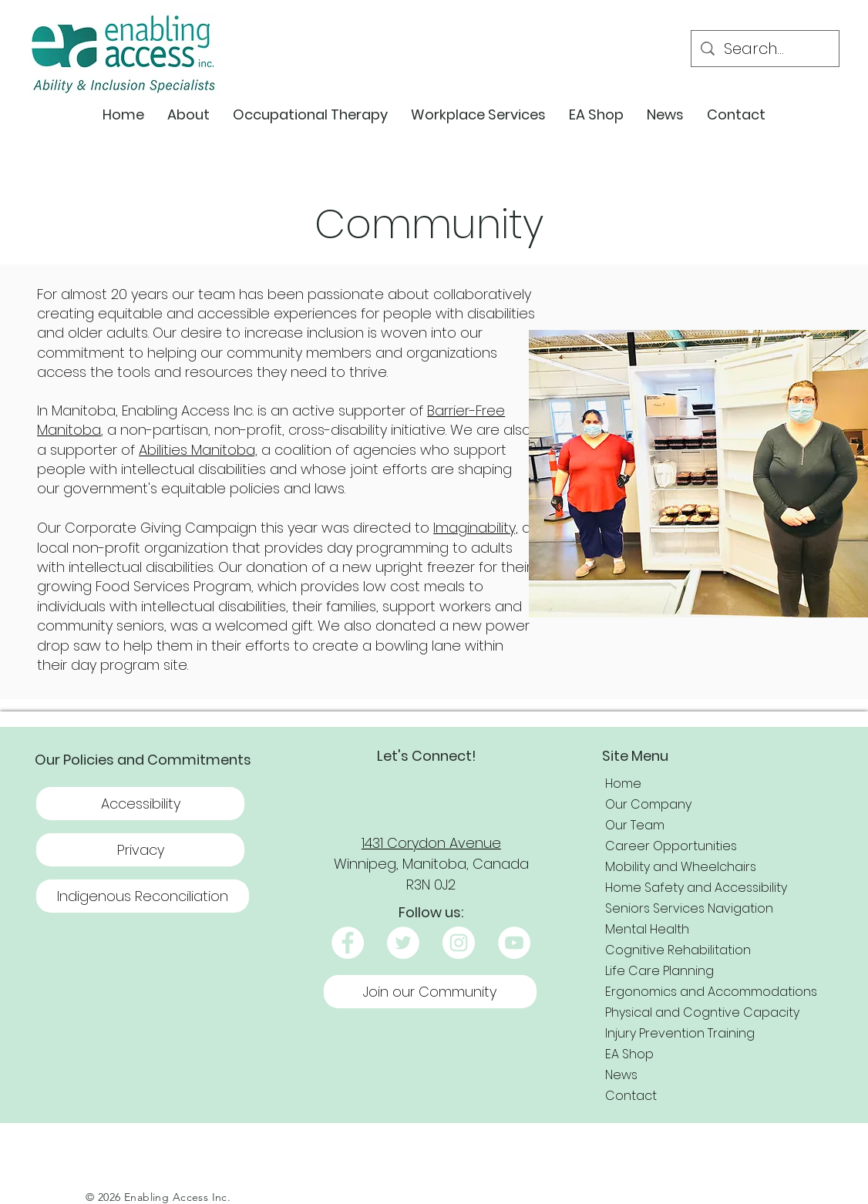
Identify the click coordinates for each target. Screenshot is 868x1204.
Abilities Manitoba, (198, 449)
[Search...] (765, 48)
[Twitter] (403, 943)
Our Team (634, 825)
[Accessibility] (140, 803)
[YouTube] (514, 943)
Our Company (648, 804)
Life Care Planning (659, 971)
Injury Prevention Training (680, 1033)
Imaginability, (475, 527)
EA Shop (629, 1054)
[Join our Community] (430, 991)
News (621, 1075)
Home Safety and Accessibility (696, 887)
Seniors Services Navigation (689, 908)
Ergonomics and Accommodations (711, 992)
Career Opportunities (671, 846)
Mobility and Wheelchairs (680, 867)
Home (623, 783)
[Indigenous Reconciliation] (142, 896)
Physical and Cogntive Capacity (702, 1012)
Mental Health (647, 929)
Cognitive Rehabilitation (678, 950)
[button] (188, 114)
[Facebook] (347, 943)
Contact (631, 1096)
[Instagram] (458, 943)
